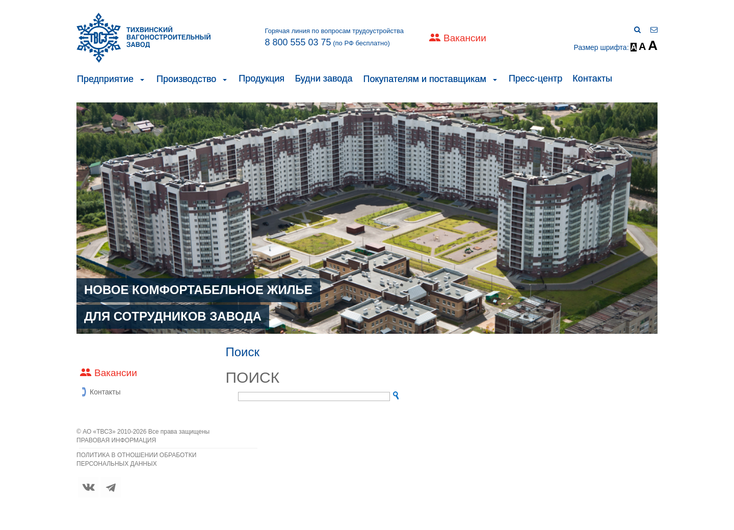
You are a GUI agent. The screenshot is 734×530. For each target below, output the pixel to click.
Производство (186, 79)
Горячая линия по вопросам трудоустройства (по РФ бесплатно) (334, 37)
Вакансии (464, 38)
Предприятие (105, 79)
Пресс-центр (535, 78)
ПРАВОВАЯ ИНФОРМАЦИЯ (116, 440)
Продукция (261, 78)
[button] (142, 79)
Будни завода (323, 78)
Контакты (592, 78)
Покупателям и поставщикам (424, 79)
